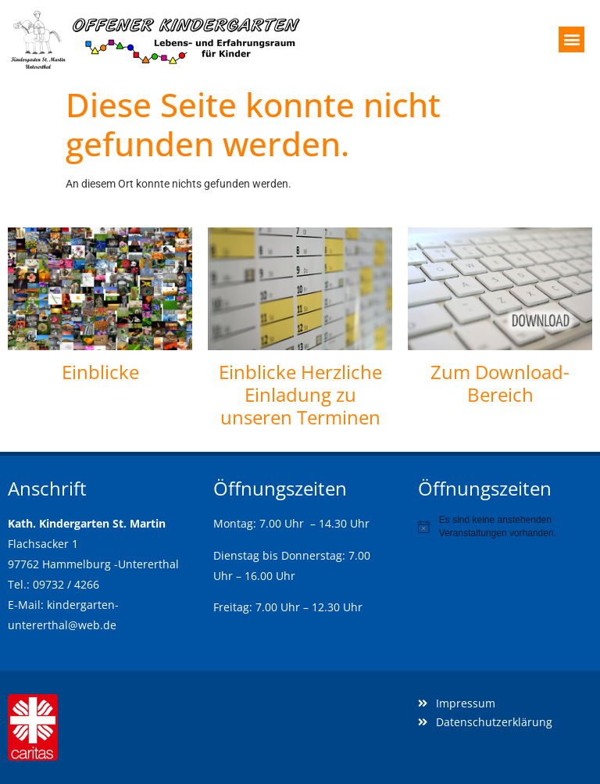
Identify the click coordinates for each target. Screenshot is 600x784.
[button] (571, 39)
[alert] (505, 526)
